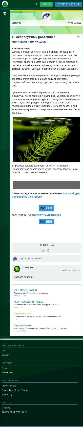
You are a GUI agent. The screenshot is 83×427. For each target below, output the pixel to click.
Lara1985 (16, 23)
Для (65, 193)
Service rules (7, 372)
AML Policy (7, 394)
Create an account (68, 4)
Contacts (6, 407)
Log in (46, 4)
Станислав (27, 267)
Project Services (9, 385)
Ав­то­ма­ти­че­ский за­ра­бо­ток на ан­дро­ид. (46, 293)
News (4, 368)
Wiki (4, 350)
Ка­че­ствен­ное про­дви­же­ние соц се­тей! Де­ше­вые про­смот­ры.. (46, 328)
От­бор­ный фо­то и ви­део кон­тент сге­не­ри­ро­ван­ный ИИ (46, 316)
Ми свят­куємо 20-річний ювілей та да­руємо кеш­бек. (46, 304)
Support (5, 355)
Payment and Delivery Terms (15, 390)
